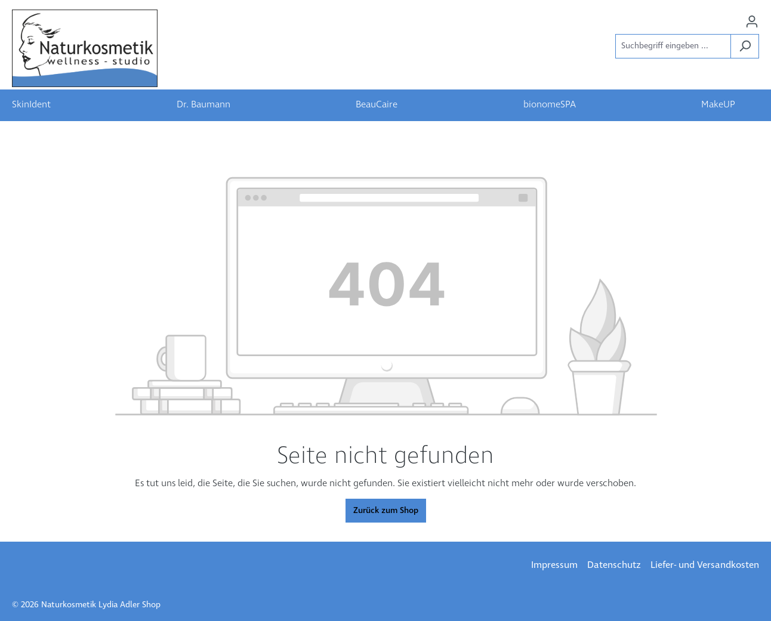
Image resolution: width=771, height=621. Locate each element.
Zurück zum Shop (385, 510)
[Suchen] (744, 46)
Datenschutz (614, 565)
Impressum (554, 565)
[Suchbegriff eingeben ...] (673, 46)
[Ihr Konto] (752, 22)
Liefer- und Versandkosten (704, 565)
